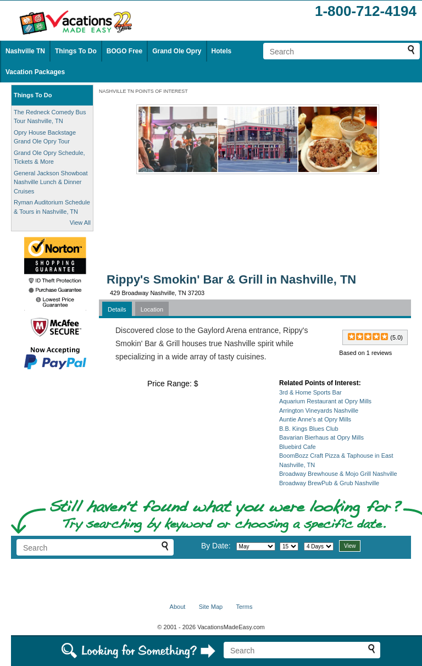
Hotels (222, 51)
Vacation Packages (35, 72)
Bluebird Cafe (297, 446)
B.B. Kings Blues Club (308, 428)
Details (117, 309)
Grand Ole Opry (176, 51)
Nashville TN (25, 51)
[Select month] (255, 546)
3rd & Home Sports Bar (310, 392)
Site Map (211, 606)
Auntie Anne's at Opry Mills (315, 419)
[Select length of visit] (319, 546)
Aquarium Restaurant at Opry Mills (325, 401)
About (178, 606)
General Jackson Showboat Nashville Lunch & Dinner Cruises (51, 182)
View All (80, 222)
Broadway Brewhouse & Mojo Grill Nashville (338, 473)
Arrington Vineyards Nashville (318, 410)
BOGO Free (124, 51)
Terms (244, 606)
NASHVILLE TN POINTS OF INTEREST (143, 91)
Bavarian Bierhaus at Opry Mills (321, 437)
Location (152, 309)
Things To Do (76, 51)
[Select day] (289, 546)
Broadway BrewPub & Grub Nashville (329, 483)
